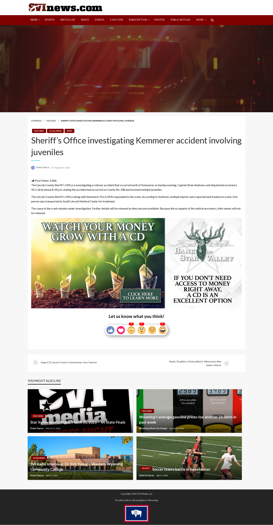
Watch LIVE (67, 19)
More (200, 19)
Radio (85, 19)
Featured (51, 121)
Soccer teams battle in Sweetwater (181, 469)
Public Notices (180, 19)
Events (99, 19)
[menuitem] (35, 20)
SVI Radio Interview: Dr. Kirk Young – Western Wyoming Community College (76, 466)
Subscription (138, 19)
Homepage (36, 121)
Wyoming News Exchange (153, 428)
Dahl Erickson (147, 475)
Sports (49, 19)
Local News (55, 131)
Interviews (39, 458)
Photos (159, 19)
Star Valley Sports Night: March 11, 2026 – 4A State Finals (77, 422)
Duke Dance (43, 167)
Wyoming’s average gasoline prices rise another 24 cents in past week (187, 419)
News (34, 19)
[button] (212, 20)
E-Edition (116, 19)
